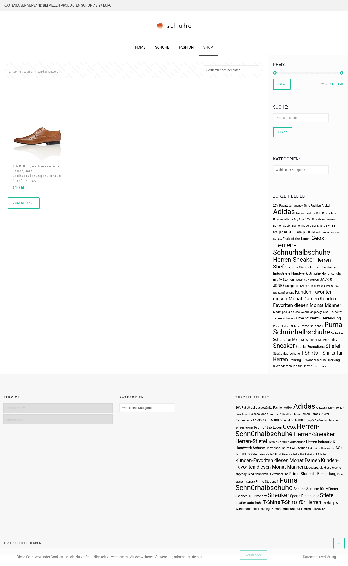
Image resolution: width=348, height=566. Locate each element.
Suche (282, 132)
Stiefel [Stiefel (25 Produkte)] (333, 346)
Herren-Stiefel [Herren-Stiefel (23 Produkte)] (251, 441)
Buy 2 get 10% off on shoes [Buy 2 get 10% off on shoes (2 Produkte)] (309, 219)
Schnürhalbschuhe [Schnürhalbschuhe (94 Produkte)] (301, 332)
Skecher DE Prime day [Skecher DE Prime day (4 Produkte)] (321, 339)
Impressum (14, 419)
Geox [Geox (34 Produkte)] (317, 238)
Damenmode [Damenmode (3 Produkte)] (300, 225)
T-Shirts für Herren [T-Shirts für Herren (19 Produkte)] (301, 502)
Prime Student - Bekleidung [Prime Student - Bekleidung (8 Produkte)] (317, 318)
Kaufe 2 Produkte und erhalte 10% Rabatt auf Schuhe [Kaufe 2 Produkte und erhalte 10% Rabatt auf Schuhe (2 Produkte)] (296, 454)
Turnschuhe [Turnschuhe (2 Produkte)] (320, 366)
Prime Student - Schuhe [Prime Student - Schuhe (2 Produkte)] (286, 326)
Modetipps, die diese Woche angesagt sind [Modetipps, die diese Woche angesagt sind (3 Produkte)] (301, 312)
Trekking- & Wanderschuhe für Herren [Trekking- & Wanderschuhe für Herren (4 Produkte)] (284, 509)
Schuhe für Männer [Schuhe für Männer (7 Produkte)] (289, 339)
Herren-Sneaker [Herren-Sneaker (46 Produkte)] (293, 259)
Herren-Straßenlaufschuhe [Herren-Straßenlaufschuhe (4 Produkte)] (307, 267)
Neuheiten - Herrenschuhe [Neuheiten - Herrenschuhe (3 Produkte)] (271, 474)
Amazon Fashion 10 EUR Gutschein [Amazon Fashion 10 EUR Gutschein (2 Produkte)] (316, 213)
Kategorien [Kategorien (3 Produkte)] (292, 286)
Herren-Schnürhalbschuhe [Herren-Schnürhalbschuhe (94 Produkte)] (301, 248)
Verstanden (253, 555)
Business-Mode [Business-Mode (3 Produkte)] (283, 219)
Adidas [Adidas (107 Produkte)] (284, 212)
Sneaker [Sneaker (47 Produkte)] (284, 345)
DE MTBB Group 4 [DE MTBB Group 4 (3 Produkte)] (278, 420)
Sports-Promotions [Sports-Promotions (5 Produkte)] (310, 346)
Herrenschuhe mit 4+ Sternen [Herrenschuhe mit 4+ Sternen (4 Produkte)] (286, 448)
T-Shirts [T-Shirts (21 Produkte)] (309, 353)
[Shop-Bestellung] (231, 69)
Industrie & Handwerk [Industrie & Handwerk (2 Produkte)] (307, 279)
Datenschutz (15, 408)
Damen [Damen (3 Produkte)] (330, 219)
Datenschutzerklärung (319, 557)
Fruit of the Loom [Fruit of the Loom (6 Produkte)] (296, 239)
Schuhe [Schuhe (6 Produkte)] (337, 333)
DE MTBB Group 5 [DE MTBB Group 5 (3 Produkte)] (295, 232)
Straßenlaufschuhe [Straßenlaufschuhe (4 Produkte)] (286, 353)
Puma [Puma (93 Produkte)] (333, 324)
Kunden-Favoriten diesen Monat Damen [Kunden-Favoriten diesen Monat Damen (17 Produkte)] (277, 460)
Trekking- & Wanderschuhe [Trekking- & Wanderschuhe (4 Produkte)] (308, 360)
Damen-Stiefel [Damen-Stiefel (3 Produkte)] (282, 225)
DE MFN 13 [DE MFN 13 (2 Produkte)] (316, 225)
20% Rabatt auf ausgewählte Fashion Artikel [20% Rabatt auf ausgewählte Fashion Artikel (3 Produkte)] (301, 205)
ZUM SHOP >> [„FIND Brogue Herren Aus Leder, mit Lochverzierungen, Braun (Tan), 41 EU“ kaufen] (23, 203)
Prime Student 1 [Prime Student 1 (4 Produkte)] (312, 326)
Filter (281, 84)
